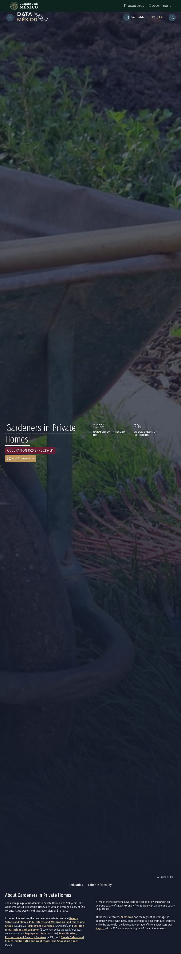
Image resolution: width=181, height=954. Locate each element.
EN (160, 17)
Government (160, 6)
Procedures (134, 6)
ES (154, 17)
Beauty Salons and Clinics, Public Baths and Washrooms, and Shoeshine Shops (45, 922)
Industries (76, 885)
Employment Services (41, 925)
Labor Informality (100, 885)
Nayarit (100, 928)
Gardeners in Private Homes (40, 433)
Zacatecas (127, 917)
